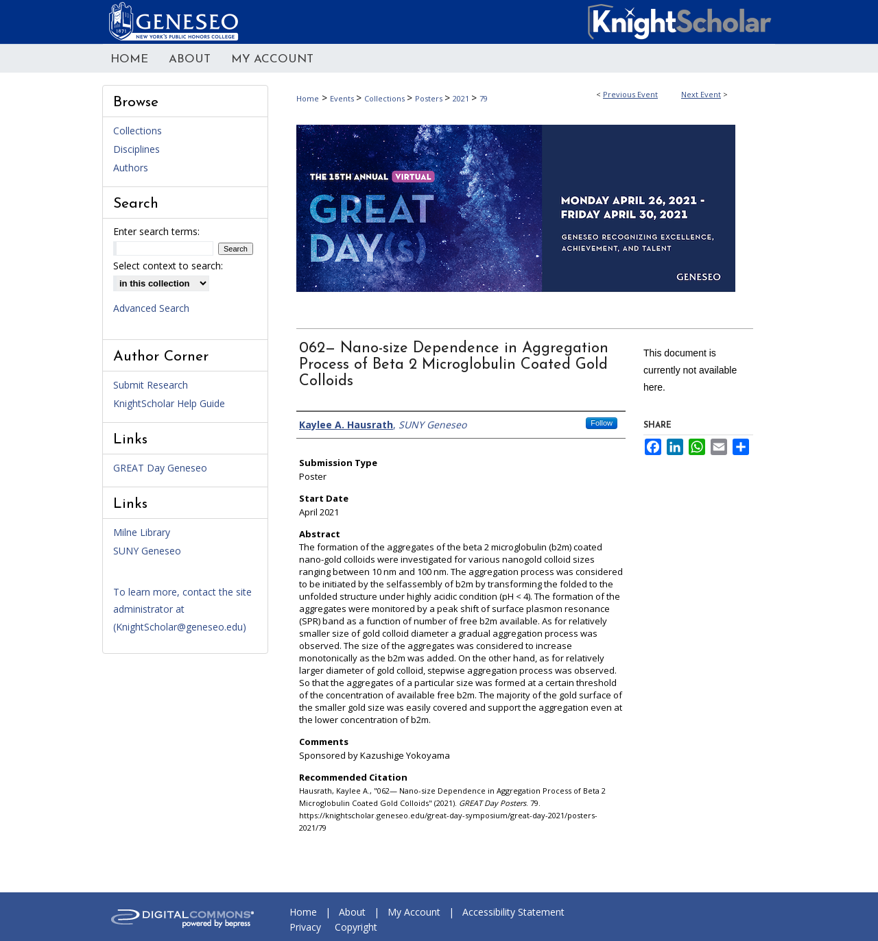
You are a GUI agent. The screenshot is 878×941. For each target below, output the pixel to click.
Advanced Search (151, 308)
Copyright (356, 926)
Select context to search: (168, 265)
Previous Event (630, 94)
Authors (130, 167)
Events (343, 98)
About (352, 911)
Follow (602, 423)
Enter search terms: (156, 231)
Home (307, 98)
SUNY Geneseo (147, 550)
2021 (462, 98)
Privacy (305, 926)
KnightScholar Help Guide (169, 403)
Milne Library (141, 532)
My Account (414, 911)
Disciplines (136, 149)
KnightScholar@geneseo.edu (179, 626)
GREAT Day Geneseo (160, 467)
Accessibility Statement (513, 911)
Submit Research (150, 384)
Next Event (701, 94)
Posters (429, 98)
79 (483, 98)
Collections (385, 98)
